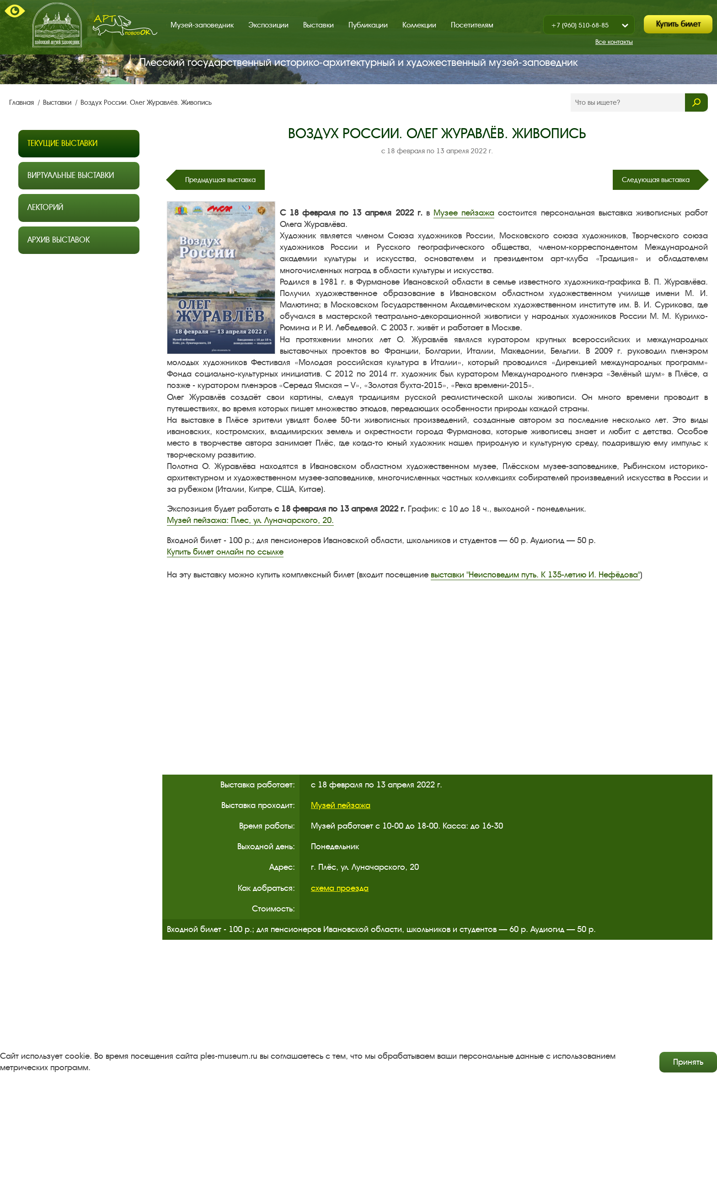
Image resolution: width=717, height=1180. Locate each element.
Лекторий (45, 207)
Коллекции (419, 25)
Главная (22, 102)
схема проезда (340, 888)
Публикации (368, 25)
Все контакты (614, 42)
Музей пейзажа (340, 805)
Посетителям (472, 25)
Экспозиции (268, 25)
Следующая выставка (656, 180)
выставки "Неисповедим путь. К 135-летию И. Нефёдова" (535, 575)
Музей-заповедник (202, 25)
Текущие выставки (62, 143)
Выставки (318, 25)
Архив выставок (58, 240)
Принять (688, 1062)
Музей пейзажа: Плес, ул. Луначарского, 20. (250, 520)
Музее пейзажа (463, 213)
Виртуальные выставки (70, 175)
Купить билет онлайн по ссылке (225, 552)
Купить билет (678, 24)
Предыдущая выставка (220, 180)
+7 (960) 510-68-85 (580, 25)
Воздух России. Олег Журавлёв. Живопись (146, 102)
